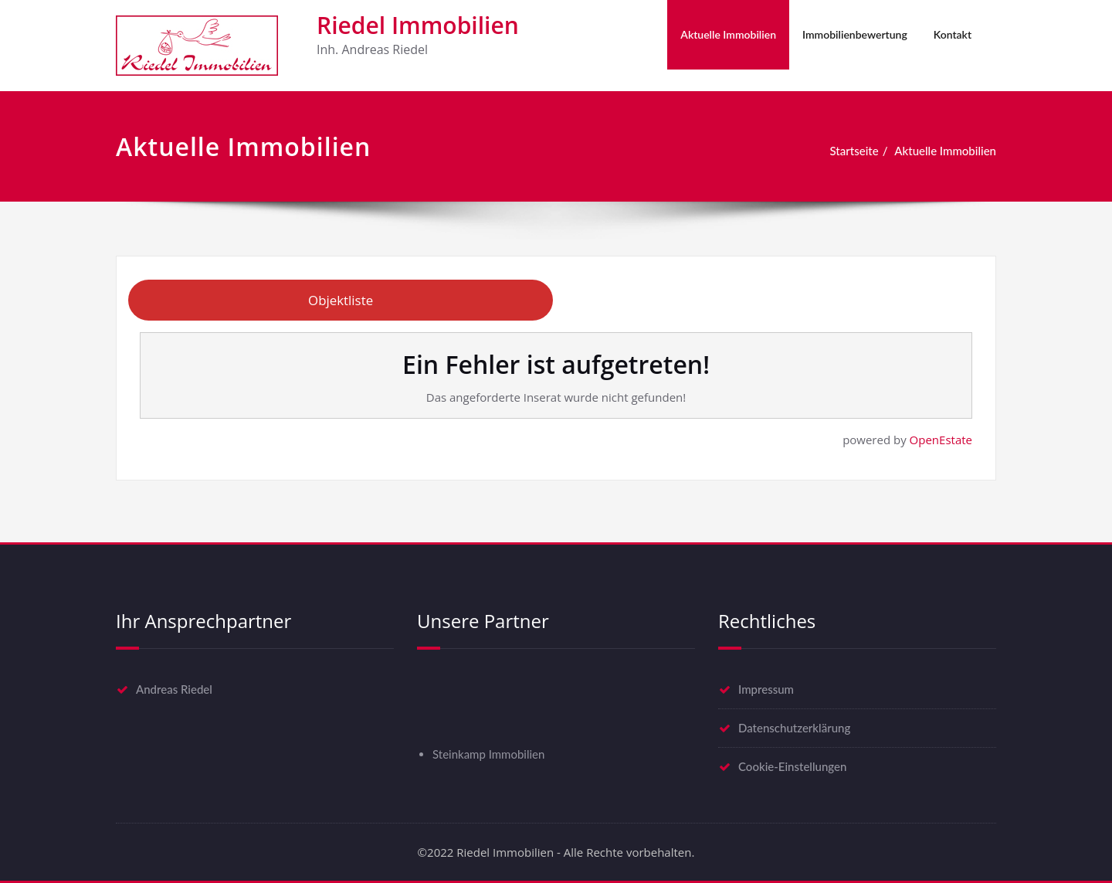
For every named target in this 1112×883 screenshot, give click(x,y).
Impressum (766, 689)
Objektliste (340, 300)
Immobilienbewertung (854, 34)
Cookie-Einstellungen (792, 766)
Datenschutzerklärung (794, 728)
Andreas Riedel (174, 689)
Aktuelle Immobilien (728, 34)
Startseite (854, 151)
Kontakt (952, 34)
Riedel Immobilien (418, 25)
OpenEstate (941, 439)
